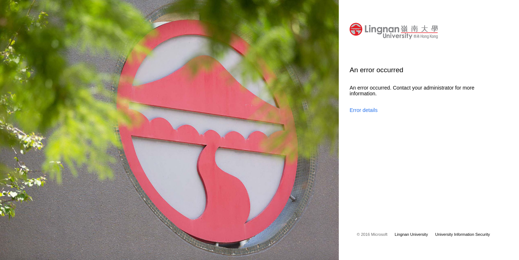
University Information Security (462, 234)
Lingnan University (411, 234)
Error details (364, 110)
